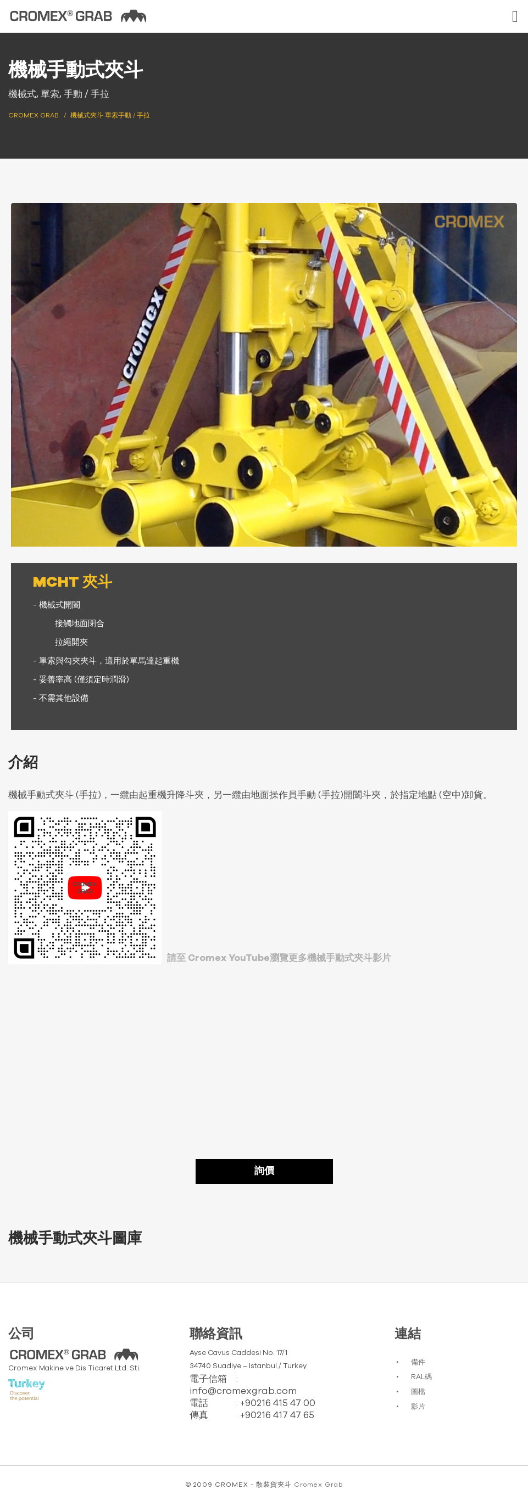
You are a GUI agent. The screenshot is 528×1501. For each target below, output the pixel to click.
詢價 (264, 1171)
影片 (418, 1406)
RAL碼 (421, 1377)
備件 (418, 1362)
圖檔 (418, 1392)
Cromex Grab (318, 1484)
